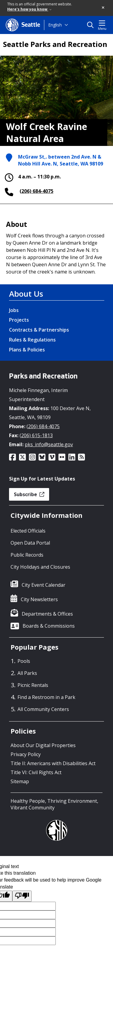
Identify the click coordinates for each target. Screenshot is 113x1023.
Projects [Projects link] (19, 320)
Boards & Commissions (49, 626)
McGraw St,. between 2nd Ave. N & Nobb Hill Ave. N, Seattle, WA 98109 (60, 160)
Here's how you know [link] (29, 9)
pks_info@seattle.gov (49, 444)
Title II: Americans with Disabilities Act (53, 763)
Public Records (27, 555)
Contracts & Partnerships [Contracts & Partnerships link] (39, 329)
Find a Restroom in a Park (46, 697)
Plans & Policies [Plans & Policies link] (27, 349)
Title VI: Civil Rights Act (36, 772)
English (55, 25)
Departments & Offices (47, 613)
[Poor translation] (22, 896)
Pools (23, 661)
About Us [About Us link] (26, 293)
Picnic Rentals (32, 685)
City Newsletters (39, 599)
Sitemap (20, 781)
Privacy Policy (26, 754)
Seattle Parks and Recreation (55, 44)
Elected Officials (28, 530)
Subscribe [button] (29, 494)
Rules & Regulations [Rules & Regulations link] (32, 339)
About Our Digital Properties (43, 745)
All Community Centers (43, 709)
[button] (103, 7)
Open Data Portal (30, 542)
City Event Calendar (43, 585)
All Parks (27, 673)
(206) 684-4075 (36, 191)
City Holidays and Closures (40, 567)
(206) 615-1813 (36, 435)
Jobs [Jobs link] (14, 310)
